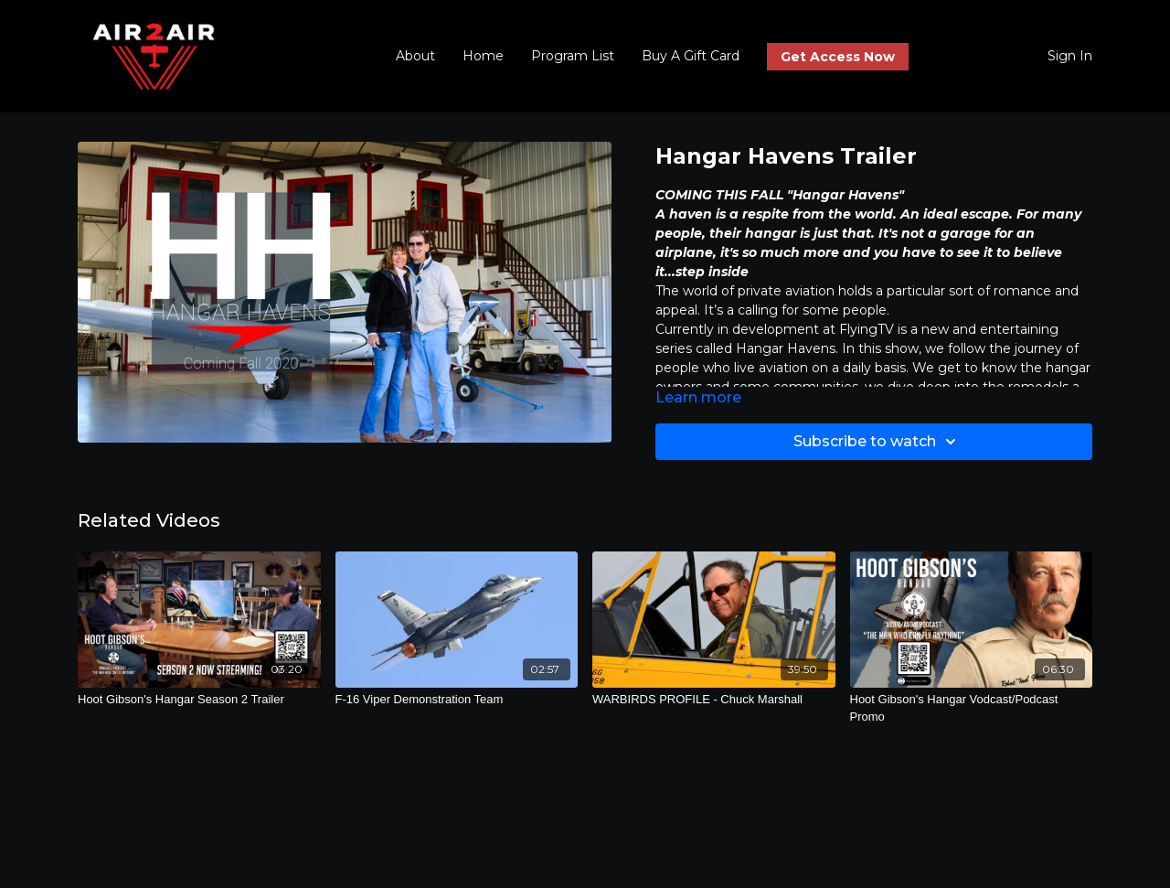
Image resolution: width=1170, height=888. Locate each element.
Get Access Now (838, 56)
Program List (572, 56)
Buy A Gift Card (690, 56)
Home (483, 56)
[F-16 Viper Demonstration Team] (457, 699)
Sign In (1070, 56)
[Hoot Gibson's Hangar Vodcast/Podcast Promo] (971, 708)
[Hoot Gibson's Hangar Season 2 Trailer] (199, 699)
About (415, 56)
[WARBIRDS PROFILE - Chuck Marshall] (713, 699)
